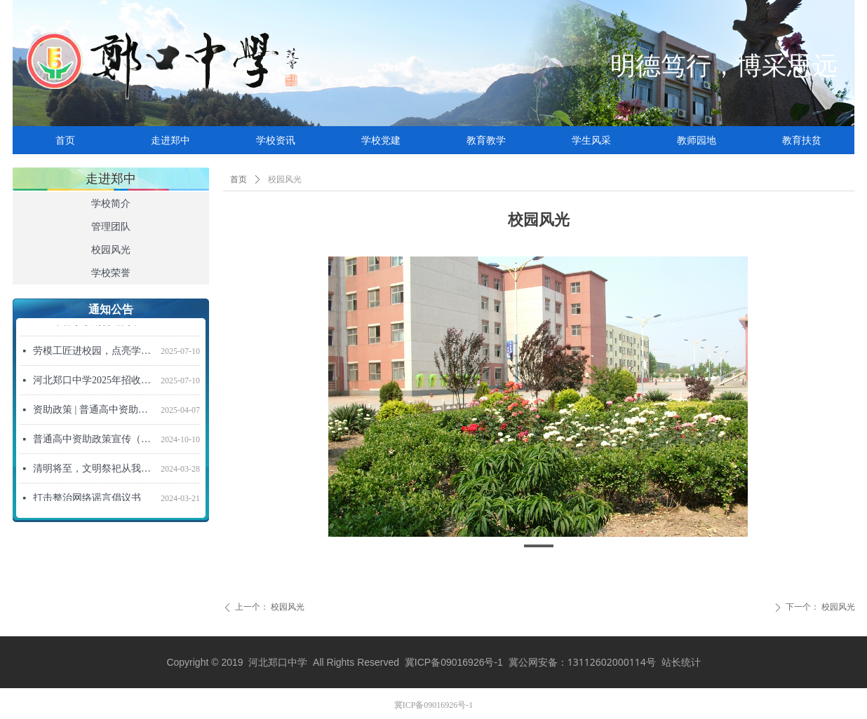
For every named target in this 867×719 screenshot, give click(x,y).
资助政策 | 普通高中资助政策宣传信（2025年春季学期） (94, 412)
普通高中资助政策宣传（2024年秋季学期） (94, 442)
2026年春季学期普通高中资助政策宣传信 (94, 324)
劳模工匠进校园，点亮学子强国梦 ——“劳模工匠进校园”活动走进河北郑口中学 (94, 353)
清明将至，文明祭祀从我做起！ (94, 471)
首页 (238, 179)
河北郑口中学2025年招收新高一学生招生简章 (94, 383)
